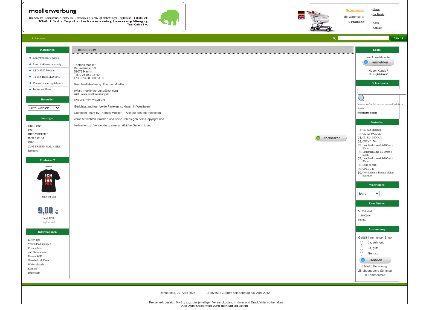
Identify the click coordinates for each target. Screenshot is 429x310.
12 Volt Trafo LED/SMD (46, 76)
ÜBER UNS (34, 126)
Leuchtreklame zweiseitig (47, 64)
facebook (33, 150)
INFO (31, 142)
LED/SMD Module (43, 70)
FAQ (30, 130)
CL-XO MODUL (372, 129)
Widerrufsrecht (36, 264)
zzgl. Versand (49, 222)
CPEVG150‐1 (370, 141)
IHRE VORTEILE (38, 134)
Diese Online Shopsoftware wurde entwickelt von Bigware (214, 305)
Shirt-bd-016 (369, 164)
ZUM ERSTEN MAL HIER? (44, 146)
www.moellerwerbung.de (95, 93)
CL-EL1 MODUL (372, 137)
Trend (367, 266)
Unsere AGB (35, 256)
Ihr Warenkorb (355, 10)
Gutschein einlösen (38, 260)
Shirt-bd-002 (49, 196)
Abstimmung (379, 266)
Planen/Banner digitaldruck (48, 83)
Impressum (34, 272)
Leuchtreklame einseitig (46, 57)
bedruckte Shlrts (42, 89)
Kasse (376, 22)
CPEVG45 (368, 168)
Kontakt (377, 27)
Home (376, 9)
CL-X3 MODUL (372, 133)
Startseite (38, 38)
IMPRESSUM (36, 138)
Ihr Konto (378, 14)
